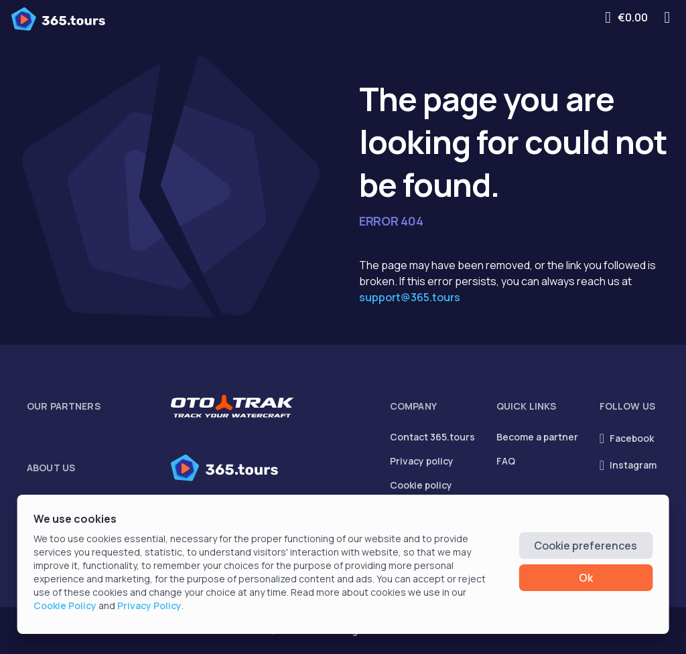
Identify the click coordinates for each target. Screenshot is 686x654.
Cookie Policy (64, 605)
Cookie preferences (585, 545)
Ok (586, 577)
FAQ (505, 461)
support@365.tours (409, 297)
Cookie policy (421, 485)
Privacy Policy (149, 605)
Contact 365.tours (432, 436)
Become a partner (537, 436)
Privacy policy (422, 461)
